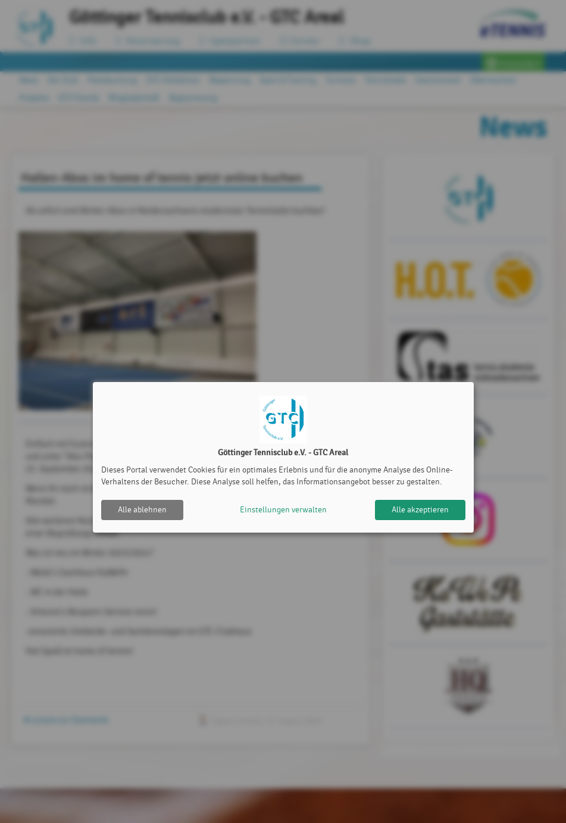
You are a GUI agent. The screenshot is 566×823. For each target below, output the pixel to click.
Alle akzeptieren (420, 509)
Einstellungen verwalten (283, 509)
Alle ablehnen (142, 509)
